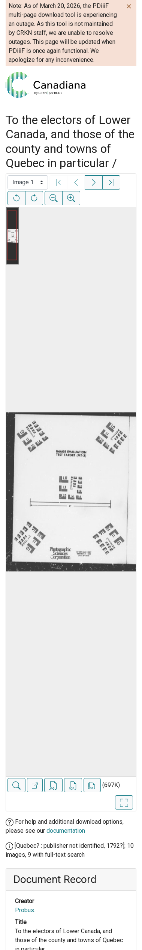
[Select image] (27, 182)
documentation (65, 830)
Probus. (25, 910)
